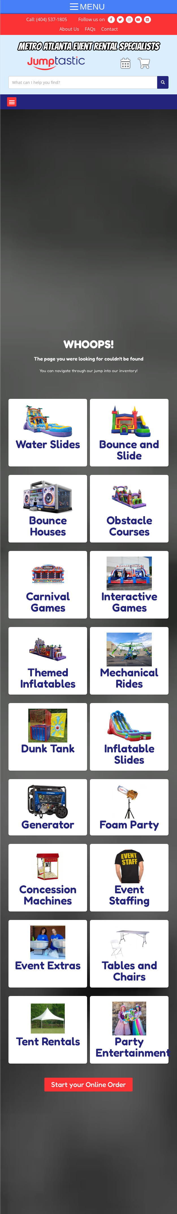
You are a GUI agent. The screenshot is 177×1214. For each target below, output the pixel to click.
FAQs (90, 29)
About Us (69, 29)
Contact (109, 29)
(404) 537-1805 (51, 19)
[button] (11, 103)
